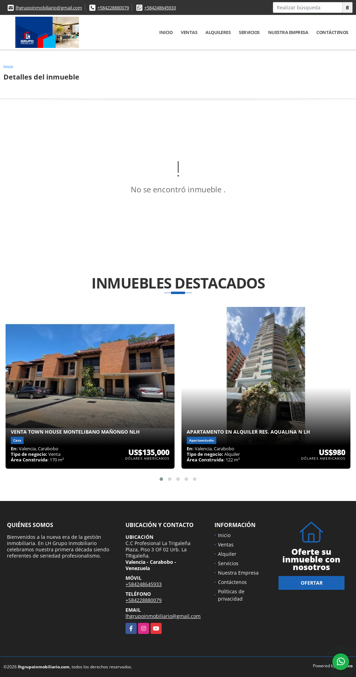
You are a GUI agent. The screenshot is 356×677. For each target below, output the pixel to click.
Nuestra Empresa (288, 32)
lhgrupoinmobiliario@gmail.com (49, 8)
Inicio (165, 32)
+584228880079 (113, 8)
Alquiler (227, 554)
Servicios (249, 32)
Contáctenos (332, 32)
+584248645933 (160, 8)
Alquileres (217, 32)
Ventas (189, 32)
